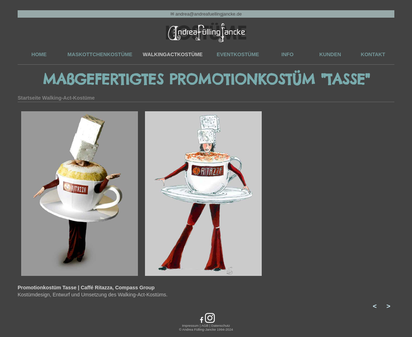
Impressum (190, 325)
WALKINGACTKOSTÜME (172, 54)
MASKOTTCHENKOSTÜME (99, 54)
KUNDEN (330, 54)
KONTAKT (373, 54)
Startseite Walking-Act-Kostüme (56, 98)
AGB (204, 325)
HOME (39, 54)
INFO (287, 54)
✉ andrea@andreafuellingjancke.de (206, 14)
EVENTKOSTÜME (238, 54)
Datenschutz (220, 325)
